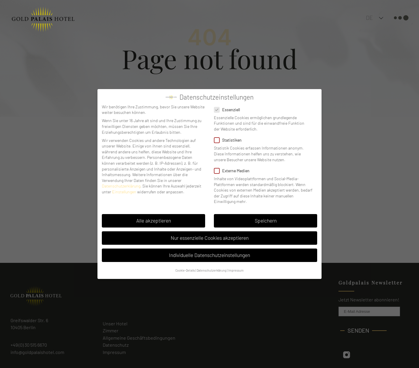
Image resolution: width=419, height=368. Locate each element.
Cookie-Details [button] (185, 270)
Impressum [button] (236, 270)
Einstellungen (124, 191)
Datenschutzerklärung (121, 185)
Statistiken (229, 140)
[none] (382, 17)
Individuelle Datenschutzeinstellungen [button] (209, 255)
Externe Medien (233, 170)
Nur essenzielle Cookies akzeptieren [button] (210, 238)
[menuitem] (382, 17)
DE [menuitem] (369, 17)
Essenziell (229, 109)
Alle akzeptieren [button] (153, 220)
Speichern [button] (266, 220)
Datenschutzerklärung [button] (211, 270)
